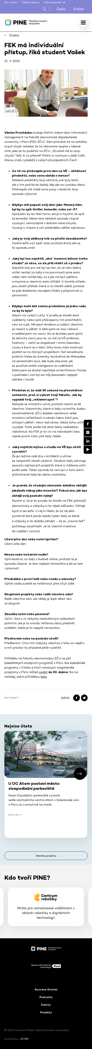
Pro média (10, 2)
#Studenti (11, 697)
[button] (80, 774)
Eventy (46, 1004)
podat (43, 672)
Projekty (46, 1012)
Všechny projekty (46, 855)
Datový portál (55, 2)
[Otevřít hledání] (46, 8)
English (78, 9)
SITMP (24, 1039)
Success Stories (46, 989)
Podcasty (46, 997)
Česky (61, 9)
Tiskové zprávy (30, 2)
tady (43, 677)
